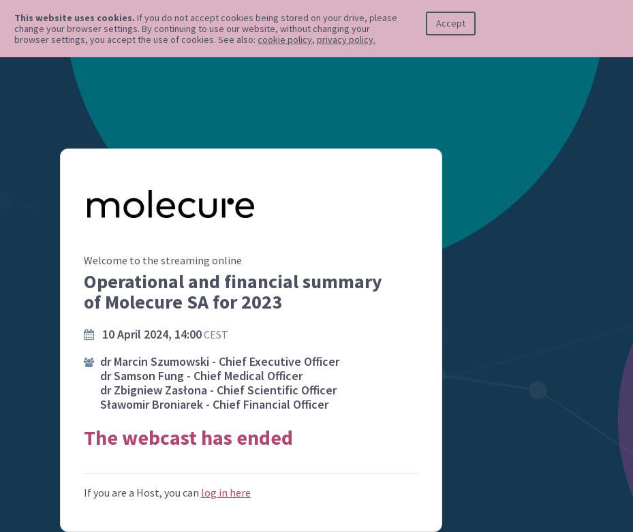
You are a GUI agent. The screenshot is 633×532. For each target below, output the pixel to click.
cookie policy (285, 39)
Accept (450, 23)
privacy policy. (346, 39)
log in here (226, 492)
